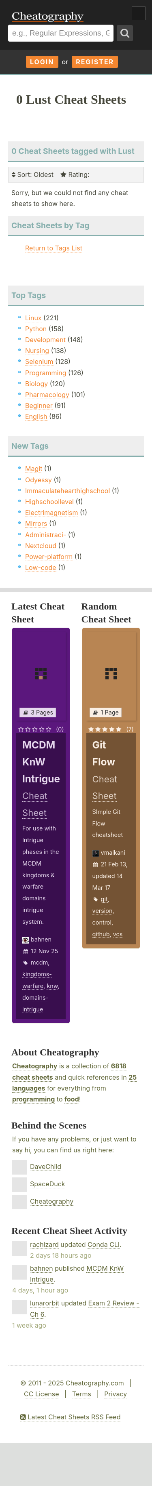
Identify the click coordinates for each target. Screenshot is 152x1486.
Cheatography (34, 1066)
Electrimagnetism (51, 513)
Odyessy (38, 480)
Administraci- (45, 535)
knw (52, 985)
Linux (33, 318)
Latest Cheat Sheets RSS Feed (70, 1417)
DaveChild (45, 1166)
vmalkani (113, 852)
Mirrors (36, 523)
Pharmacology (47, 395)
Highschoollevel (49, 502)
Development (45, 340)
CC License (41, 1394)
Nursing (37, 351)
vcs (118, 934)
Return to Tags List (53, 248)
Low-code (40, 567)
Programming (45, 373)
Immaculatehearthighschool (67, 491)
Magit (33, 469)
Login (42, 62)
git (104, 898)
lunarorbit (44, 1303)
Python (36, 329)
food (71, 1099)
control (101, 922)
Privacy (115, 1394)
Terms (81, 1394)
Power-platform (49, 557)
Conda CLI (104, 1244)
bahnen (41, 939)
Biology (36, 384)
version (102, 910)
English (36, 416)
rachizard (44, 1244)
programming (33, 1099)
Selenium (39, 361)
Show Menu (139, 13)
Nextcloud (40, 546)
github (101, 934)
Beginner (39, 405)
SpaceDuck (47, 1184)
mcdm (39, 962)
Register (95, 62)
